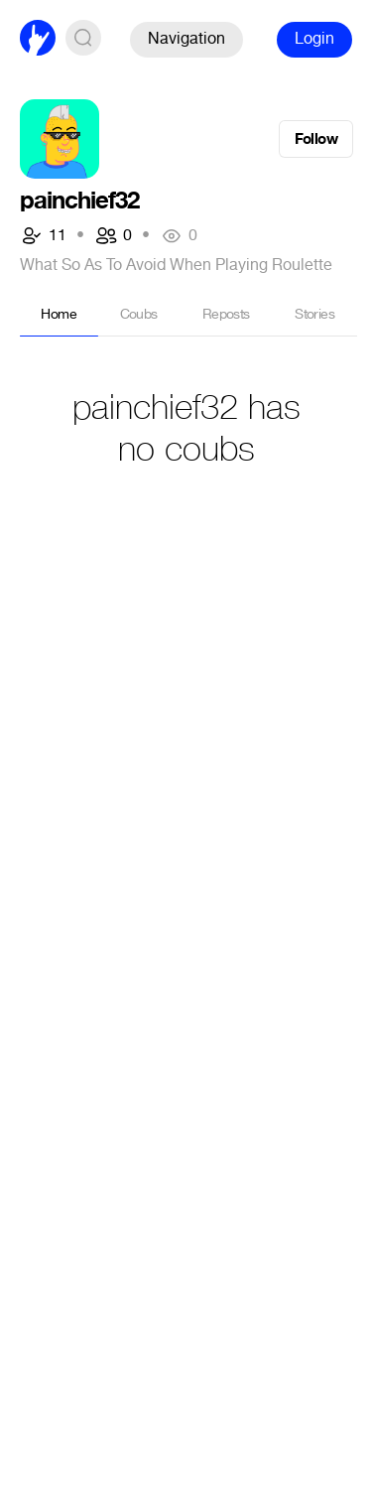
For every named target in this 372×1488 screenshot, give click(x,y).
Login (314, 38)
